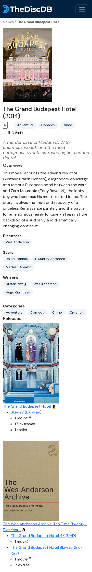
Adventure (25, 125)
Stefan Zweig (16, 284)
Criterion (77, 312)
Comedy (48, 125)
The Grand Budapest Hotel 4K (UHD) (43, 535)
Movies (8, 22)
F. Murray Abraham (50, 259)
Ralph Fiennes (17, 259)
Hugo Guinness (18, 292)
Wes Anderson (17, 242)
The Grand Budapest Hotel (27, 406)
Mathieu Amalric (19, 267)
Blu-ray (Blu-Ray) (26, 412)
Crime (67, 125)
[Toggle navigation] (82, 9)
